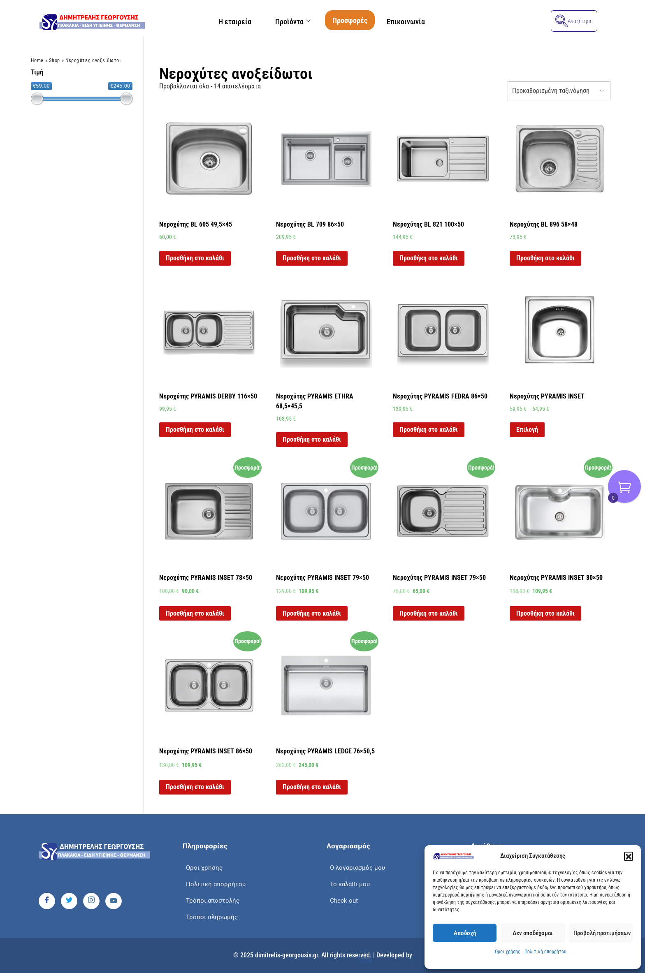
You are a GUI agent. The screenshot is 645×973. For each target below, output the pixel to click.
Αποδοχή (465, 933)
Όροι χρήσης (507, 951)
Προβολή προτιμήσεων (602, 933)
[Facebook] (47, 901)
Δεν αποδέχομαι (533, 933)
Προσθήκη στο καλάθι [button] (195, 258)
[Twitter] (69, 901)
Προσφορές (350, 20)
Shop (54, 60)
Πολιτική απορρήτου (545, 951)
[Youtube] (113, 901)
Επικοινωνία (406, 21)
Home (37, 60)
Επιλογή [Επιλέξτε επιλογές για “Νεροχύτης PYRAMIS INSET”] (527, 429)
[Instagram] (91, 901)
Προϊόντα (293, 21)
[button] (628, 856)
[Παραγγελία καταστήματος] (559, 90)
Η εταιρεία (234, 21)
